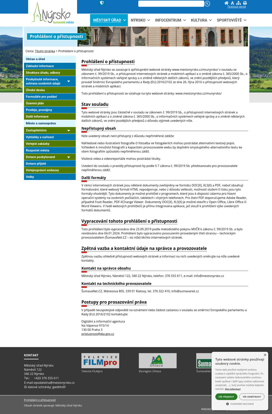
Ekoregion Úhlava (150, 371)
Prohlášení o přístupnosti (40, 400)
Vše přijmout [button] (226, 396)
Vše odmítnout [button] (252, 396)
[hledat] (171, 4)
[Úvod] (226, 3)
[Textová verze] (237, 7)
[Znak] (101, 3)
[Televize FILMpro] (100, 367)
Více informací (233, 389)
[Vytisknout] (245, 3)
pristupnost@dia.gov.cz (97, 334)
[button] (239, 403)
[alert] (240, 381)
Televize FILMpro (92, 371)
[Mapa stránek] (238, 3)
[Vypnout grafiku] (232, 3)
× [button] (265, 355)
